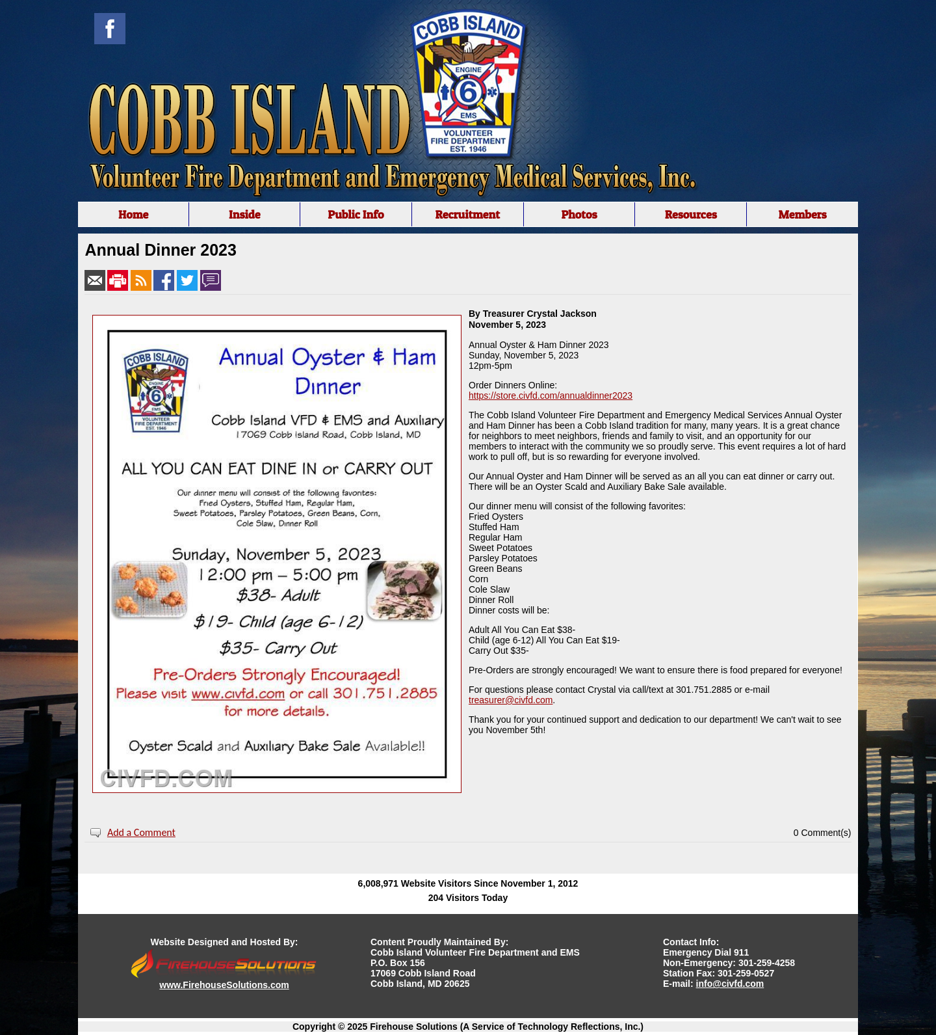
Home (133, 214)
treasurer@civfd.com (510, 700)
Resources (691, 214)
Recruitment (467, 214)
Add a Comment (141, 832)
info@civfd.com (730, 983)
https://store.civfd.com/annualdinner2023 (550, 395)
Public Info (356, 214)
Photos (579, 214)
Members (802, 214)
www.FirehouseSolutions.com (224, 985)
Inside (245, 214)
